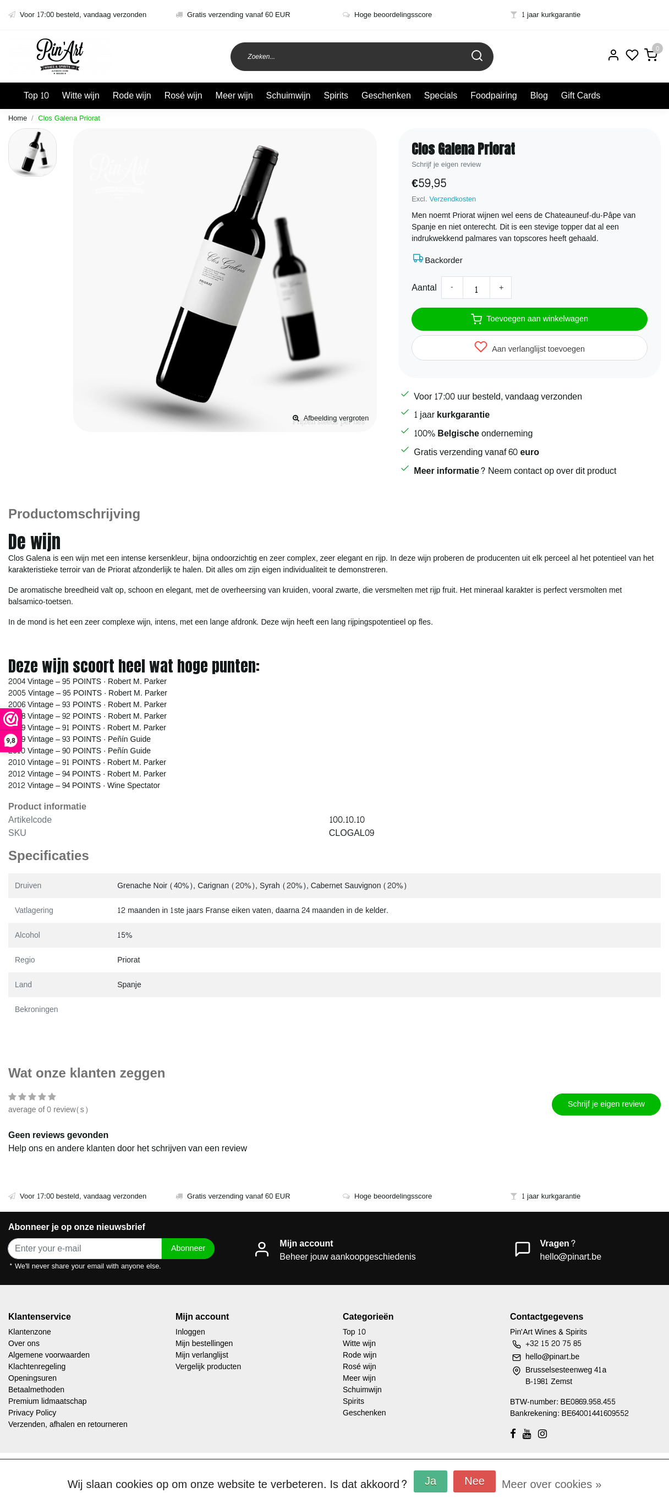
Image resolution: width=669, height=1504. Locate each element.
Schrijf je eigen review (446, 164)
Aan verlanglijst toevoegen (529, 348)
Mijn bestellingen (204, 1343)
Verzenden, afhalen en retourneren (68, 1424)
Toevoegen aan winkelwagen (529, 318)
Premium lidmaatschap (47, 1401)
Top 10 (36, 95)
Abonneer (188, 1248)
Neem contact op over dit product (552, 470)
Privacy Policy (32, 1413)
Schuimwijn (288, 95)
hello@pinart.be (571, 1257)
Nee (474, 1481)
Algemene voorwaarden (49, 1355)
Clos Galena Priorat (69, 118)
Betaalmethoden (36, 1390)
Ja (430, 1481)
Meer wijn (234, 95)
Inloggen (190, 1332)
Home (17, 118)
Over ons (24, 1343)
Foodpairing (493, 95)
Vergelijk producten (208, 1367)
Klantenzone (29, 1332)
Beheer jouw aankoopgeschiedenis (347, 1257)
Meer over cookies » (551, 1484)
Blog (539, 95)
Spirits (335, 95)
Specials (440, 95)
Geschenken (386, 95)
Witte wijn (81, 95)
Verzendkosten (453, 199)
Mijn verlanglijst (202, 1355)
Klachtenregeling (36, 1367)
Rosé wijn (183, 95)
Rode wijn (132, 95)
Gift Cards (581, 95)
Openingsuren (32, 1378)
